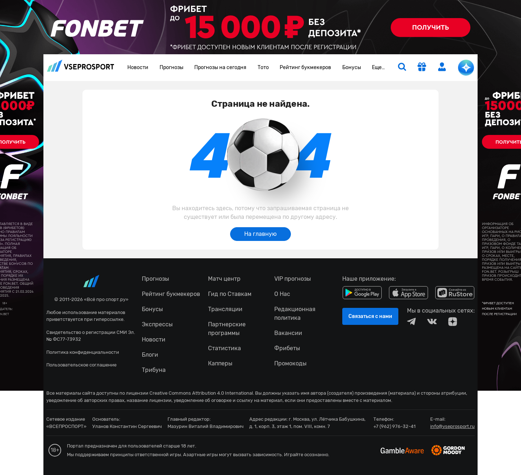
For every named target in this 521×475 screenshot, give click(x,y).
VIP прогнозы (292, 278)
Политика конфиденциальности (82, 352)
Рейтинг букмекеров (305, 67)
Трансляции (225, 309)
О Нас (282, 293)
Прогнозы (171, 67)
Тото (263, 67)
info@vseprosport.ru (452, 426)
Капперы (220, 363)
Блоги (150, 354)
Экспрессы (157, 324)
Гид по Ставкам (229, 293)
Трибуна (154, 369)
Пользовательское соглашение (81, 365)
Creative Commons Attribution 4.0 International (201, 393)
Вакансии (288, 333)
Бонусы (351, 67)
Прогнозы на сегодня (220, 67)
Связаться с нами (370, 316)
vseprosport (80, 65)
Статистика (224, 348)
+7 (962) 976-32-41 (394, 426)
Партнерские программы (227, 328)
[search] (402, 68)
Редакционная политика (294, 313)
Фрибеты (287, 348)
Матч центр (224, 278)
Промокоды (290, 363)
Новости (137, 67)
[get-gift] (422, 67)
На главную (260, 233)
